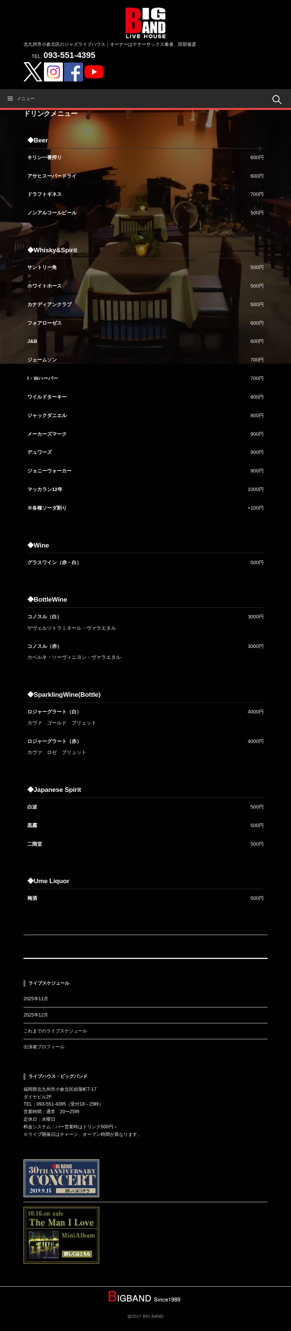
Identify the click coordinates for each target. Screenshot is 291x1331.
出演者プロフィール (43, 1046)
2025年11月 (35, 998)
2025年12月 (35, 1015)
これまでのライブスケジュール (55, 1031)
